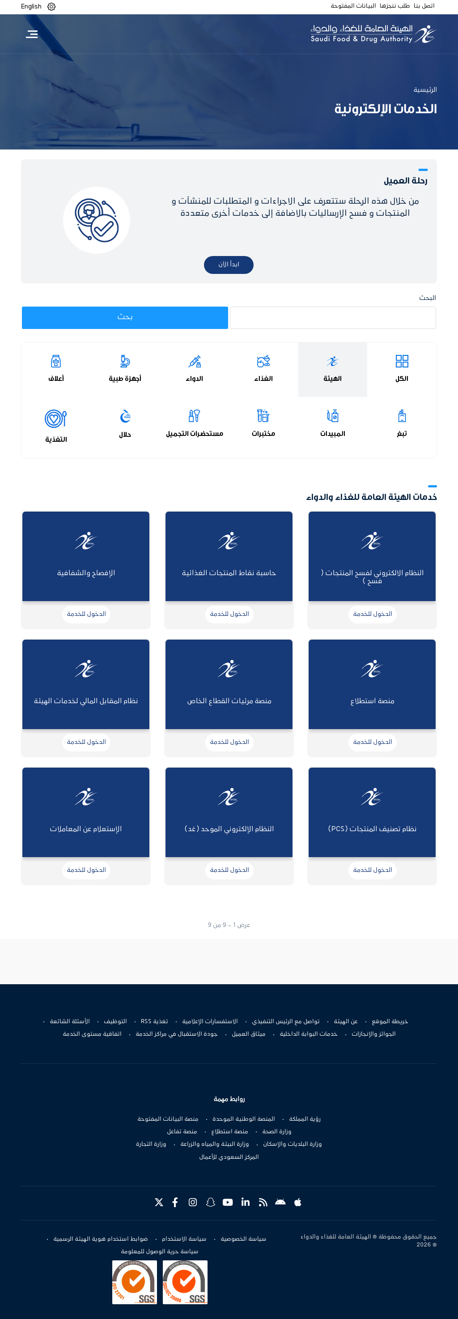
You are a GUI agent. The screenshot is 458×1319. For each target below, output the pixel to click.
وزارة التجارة (151, 1144)
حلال (125, 435)
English (31, 7)
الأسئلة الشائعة (70, 1021)
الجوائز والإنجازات (374, 1034)
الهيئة (332, 379)
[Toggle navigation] (31, 34)
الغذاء (263, 379)
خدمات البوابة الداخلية (309, 1034)
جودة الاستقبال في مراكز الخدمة (177, 1034)
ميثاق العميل (249, 1034)
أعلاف (56, 379)
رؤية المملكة (305, 1119)
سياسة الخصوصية (244, 1239)
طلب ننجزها (395, 6)
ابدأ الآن (228, 265)
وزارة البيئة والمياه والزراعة (214, 1144)
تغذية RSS (154, 1021)
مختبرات (263, 434)
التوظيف (115, 1021)
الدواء (194, 379)
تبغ (402, 434)
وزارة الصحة (277, 1132)
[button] (51, 7)
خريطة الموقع (390, 1021)
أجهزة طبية (125, 379)
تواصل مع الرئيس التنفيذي (286, 1021)
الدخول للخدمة (372, 614)
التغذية (56, 439)
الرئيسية (425, 90)
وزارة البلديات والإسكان (292, 1144)
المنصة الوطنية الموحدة (243, 1119)
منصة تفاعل (182, 1132)
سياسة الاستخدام (184, 1239)
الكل (401, 379)
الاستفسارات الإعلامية (210, 1021)
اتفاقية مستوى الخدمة (92, 1034)
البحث (427, 298)
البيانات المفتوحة (353, 6)
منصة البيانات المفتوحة (168, 1119)
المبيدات (332, 434)
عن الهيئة (346, 1021)
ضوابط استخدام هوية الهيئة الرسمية (100, 1239)
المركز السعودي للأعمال (229, 1157)
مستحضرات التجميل (194, 434)
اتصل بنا (424, 6)
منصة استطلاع (229, 1132)
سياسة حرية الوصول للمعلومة (160, 1252)
